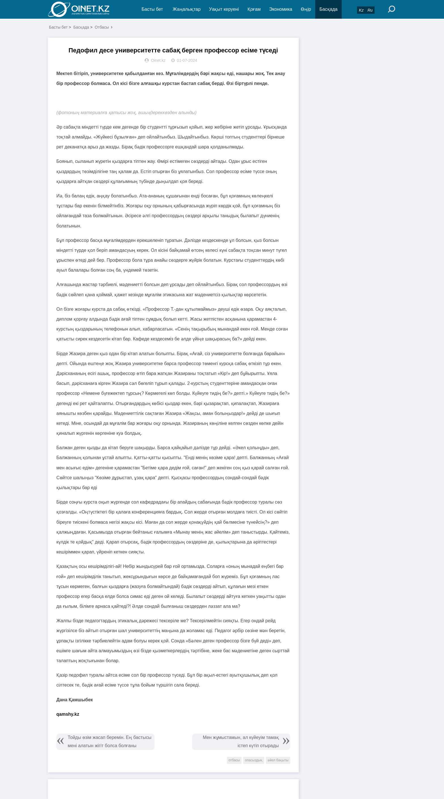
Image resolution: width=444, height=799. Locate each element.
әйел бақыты (278, 760)
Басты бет (152, 9)
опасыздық (253, 760)
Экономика (280, 9)
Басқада (328, 9)
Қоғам (254, 9)
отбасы (234, 760)
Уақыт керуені (224, 9)
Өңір (306, 9)
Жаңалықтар (187, 9)
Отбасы (102, 27)
